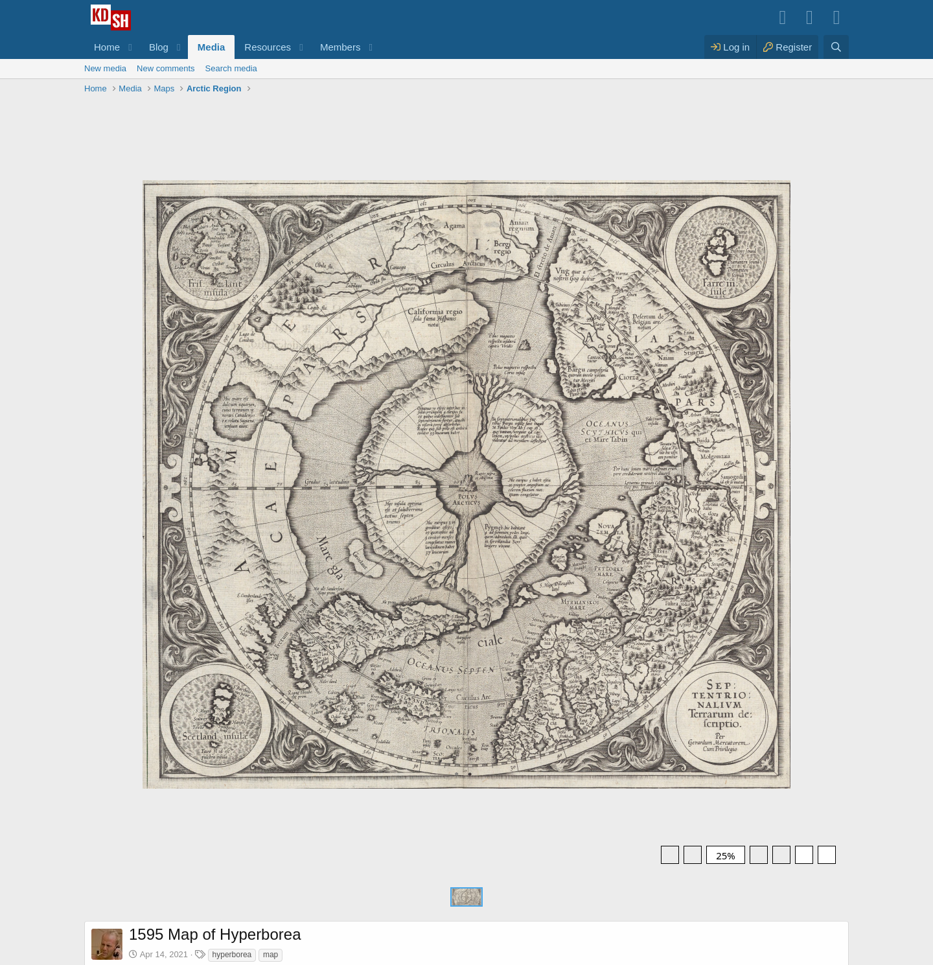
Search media (231, 68)
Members (340, 46)
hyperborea (232, 954)
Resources (267, 46)
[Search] (836, 47)
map (270, 954)
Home (107, 46)
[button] (130, 47)
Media (211, 46)
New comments (166, 68)
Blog (158, 46)
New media (105, 68)
